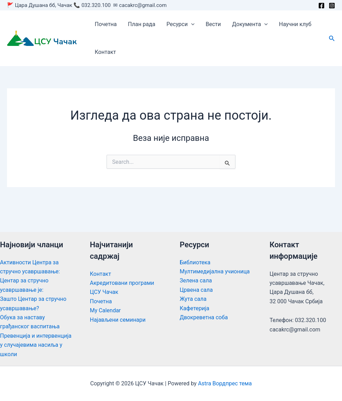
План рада (141, 24)
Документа (250, 24)
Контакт (105, 52)
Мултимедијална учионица (215, 271)
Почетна (106, 24)
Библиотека (195, 262)
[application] (191, 24)
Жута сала (193, 299)
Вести (213, 24)
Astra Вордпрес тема (224, 383)
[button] (332, 38)
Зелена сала (196, 280)
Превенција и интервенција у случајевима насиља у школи (35, 345)
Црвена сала (196, 290)
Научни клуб (295, 24)
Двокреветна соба (204, 317)
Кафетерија (194, 308)
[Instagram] (332, 5)
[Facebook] (321, 5)
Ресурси (180, 24)
